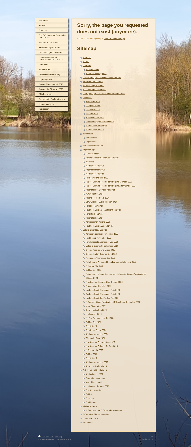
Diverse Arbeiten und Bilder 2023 (100, 250)
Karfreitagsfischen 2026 (96, 366)
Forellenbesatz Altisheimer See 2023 (102, 242)
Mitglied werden (90, 406)
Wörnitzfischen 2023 (95, 174)
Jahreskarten (91, 138)
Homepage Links (90, 418)
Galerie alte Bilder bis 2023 (95, 370)
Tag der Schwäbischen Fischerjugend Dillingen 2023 (109, 182)
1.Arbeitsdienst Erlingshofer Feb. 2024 (103, 290)
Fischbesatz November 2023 (98, 238)
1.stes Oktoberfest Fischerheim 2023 (102, 246)
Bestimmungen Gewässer (94, 89)
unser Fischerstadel (94, 382)
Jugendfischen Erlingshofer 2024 (100, 190)
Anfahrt (86, 61)
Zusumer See (92, 114)
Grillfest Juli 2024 (93, 322)
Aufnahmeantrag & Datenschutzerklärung (104, 410)
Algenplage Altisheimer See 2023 (100, 258)
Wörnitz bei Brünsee (95, 130)
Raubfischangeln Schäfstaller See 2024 (103, 210)
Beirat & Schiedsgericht (96, 73)
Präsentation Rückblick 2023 (98, 286)
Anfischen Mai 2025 (94, 350)
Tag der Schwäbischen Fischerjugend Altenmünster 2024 (111, 186)
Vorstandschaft (92, 69)
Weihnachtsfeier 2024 (95, 338)
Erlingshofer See (93, 106)
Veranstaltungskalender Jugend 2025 (102, 158)
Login (150, 436)
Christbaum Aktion (94, 390)
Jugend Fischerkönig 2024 (97, 198)
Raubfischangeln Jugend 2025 (99, 226)
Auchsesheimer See (94, 118)
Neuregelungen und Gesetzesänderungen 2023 (104, 93)
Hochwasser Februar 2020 (97, 386)
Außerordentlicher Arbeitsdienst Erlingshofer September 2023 (113, 302)
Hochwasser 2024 (94, 314)
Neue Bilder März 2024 (96, 306)
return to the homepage (114, 38)
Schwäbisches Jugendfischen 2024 (101, 202)
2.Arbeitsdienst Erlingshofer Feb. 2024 (103, 294)
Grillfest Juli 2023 (93, 270)
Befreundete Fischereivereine (96, 414)
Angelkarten (88, 134)
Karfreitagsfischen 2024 (96, 310)
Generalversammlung (95, 378)
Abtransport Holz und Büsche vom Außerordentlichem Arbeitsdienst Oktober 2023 (116, 276)
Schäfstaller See (93, 110)
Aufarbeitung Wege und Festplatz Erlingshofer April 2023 (111, 262)
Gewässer (87, 97)
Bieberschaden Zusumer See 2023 (101, 254)
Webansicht (147, 439)
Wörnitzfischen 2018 (95, 166)
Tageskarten (91, 142)
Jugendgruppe (89, 150)
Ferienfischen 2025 (94, 214)
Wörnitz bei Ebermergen (96, 126)
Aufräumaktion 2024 (94, 194)
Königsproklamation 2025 (97, 362)
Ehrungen (90, 398)
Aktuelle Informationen (93, 81)
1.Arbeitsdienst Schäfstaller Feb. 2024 (103, 298)
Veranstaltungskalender (93, 85)
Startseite (87, 57)
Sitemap (58, 436)
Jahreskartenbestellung (93, 146)
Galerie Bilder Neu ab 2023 (95, 230)
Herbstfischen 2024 (94, 206)
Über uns (87, 65)
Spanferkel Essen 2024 (96, 330)
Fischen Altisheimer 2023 (97, 178)
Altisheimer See (93, 101)
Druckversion (46, 436)
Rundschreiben (92, 154)
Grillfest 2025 (91, 354)
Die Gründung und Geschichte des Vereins (102, 77)
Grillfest (89, 394)
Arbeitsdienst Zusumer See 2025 (100, 342)
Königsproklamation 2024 (97, 334)
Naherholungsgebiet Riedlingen (100, 122)
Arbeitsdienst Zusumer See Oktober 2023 (104, 282)
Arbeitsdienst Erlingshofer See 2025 (102, 346)
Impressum (87, 422)
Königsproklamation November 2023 (102, 234)
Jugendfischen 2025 (94, 218)
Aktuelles (90, 162)
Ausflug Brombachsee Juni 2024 (100, 318)
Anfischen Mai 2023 (94, 266)
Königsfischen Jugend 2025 (98, 222)
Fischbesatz (91, 402)
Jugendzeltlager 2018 (95, 170)
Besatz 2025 (91, 358)
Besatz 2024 (91, 326)
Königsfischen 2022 (94, 374)
